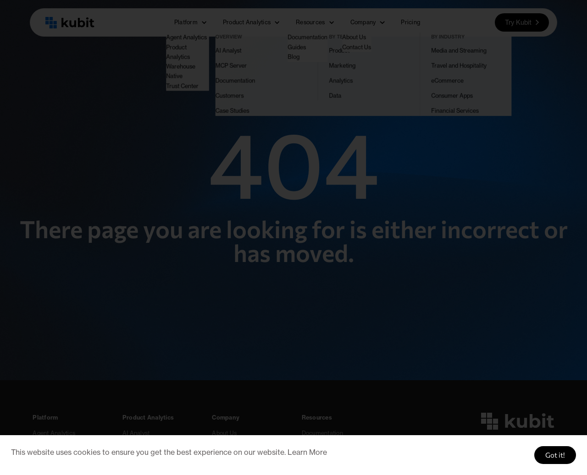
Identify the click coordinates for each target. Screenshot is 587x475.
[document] (293, 237)
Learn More (307, 452)
